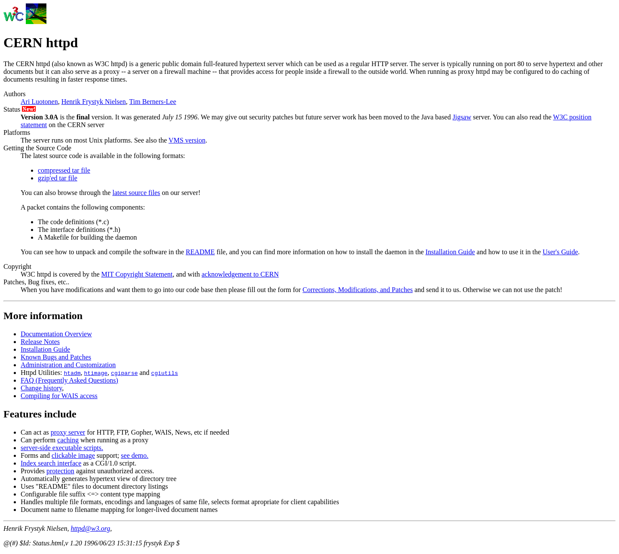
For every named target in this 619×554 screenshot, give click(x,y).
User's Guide (560, 252)
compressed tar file (64, 170)
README (200, 252)
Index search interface (51, 463)
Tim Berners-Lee (152, 101)
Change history (41, 388)
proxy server (68, 432)
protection (60, 471)
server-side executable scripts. (62, 447)
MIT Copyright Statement (137, 274)
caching (68, 440)
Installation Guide (450, 252)
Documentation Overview (56, 334)
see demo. (134, 455)
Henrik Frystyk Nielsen (93, 101)
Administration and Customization (68, 364)
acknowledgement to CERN (240, 274)
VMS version (187, 140)
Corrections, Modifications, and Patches (358, 289)
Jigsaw (462, 117)
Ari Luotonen (39, 101)
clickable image (73, 455)
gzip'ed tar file (57, 178)
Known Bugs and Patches (56, 357)
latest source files (136, 192)
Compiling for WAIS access (59, 395)
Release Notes (40, 341)
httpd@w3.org (90, 528)
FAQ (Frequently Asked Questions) (69, 380)
